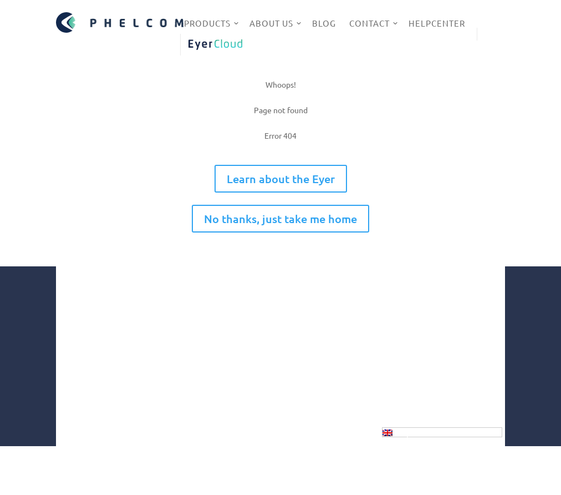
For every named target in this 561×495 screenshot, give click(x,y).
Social (246, 395)
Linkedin (409, 343)
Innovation (255, 383)
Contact (369, 23)
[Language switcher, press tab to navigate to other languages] (442, 432)
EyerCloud (215, 44)
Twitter (407, 376)
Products (207, 23)
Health (248, 407)
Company (252, 358)
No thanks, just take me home (280, 218)
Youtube (409, 361)
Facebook (410, 325)
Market (248, 371)
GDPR (259, 470)
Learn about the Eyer (281, 178)
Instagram (411, 307)
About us (271, 23)
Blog (324, 23)
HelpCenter (437, 23)
